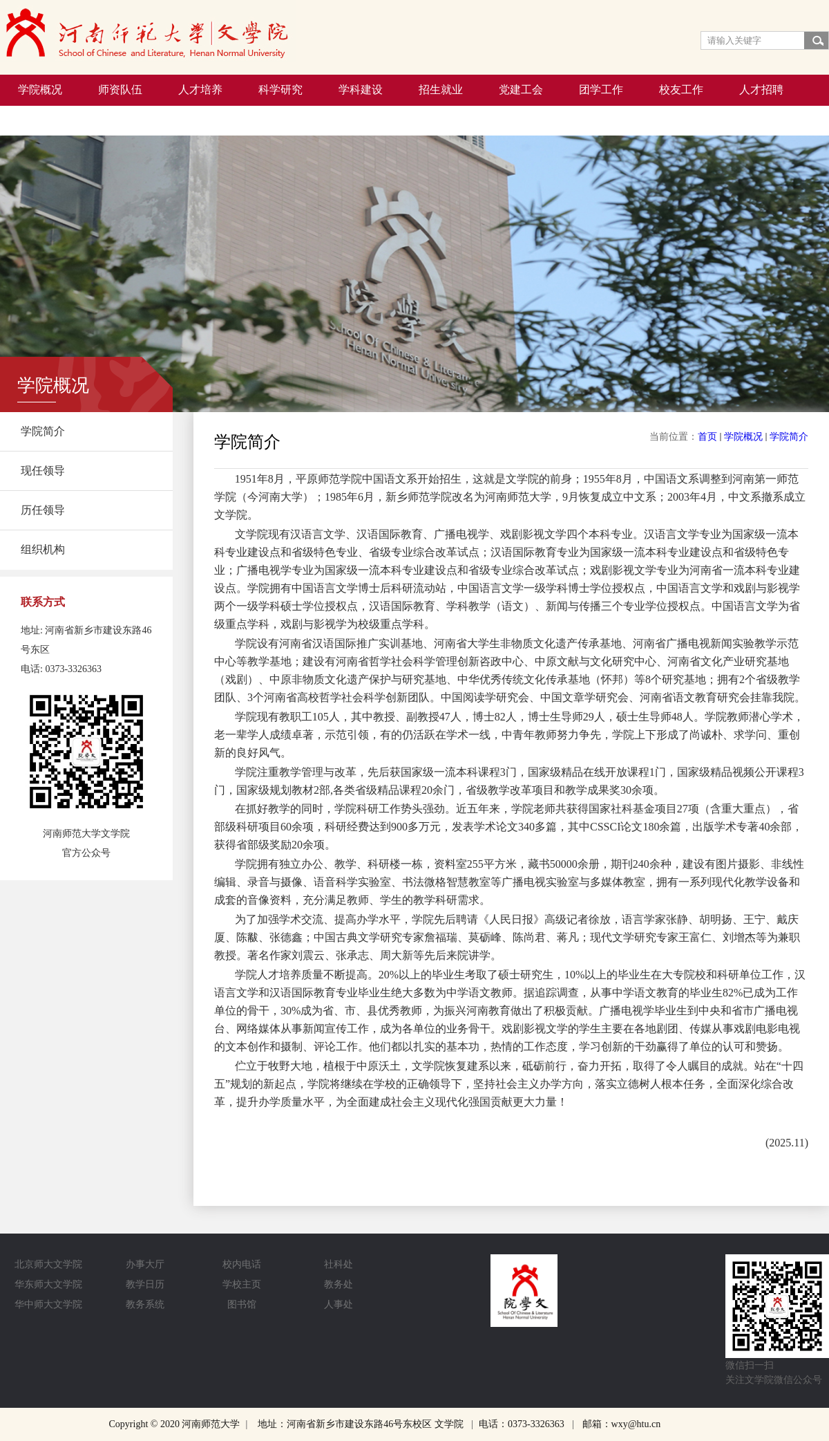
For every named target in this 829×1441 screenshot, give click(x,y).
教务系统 (145, 1304)
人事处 (338, 1304)
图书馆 (241, 1304)
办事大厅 (145, 1264)
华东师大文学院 (48, 1284)
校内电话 (241, 1264)
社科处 (338, 1264)
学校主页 (241, 1284)
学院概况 (743, 436)
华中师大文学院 (48, 1304)
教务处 (338, 1284)
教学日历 (145, 1284)
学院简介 (789, 436)
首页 (707, 436)
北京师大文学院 (48, 1264)
